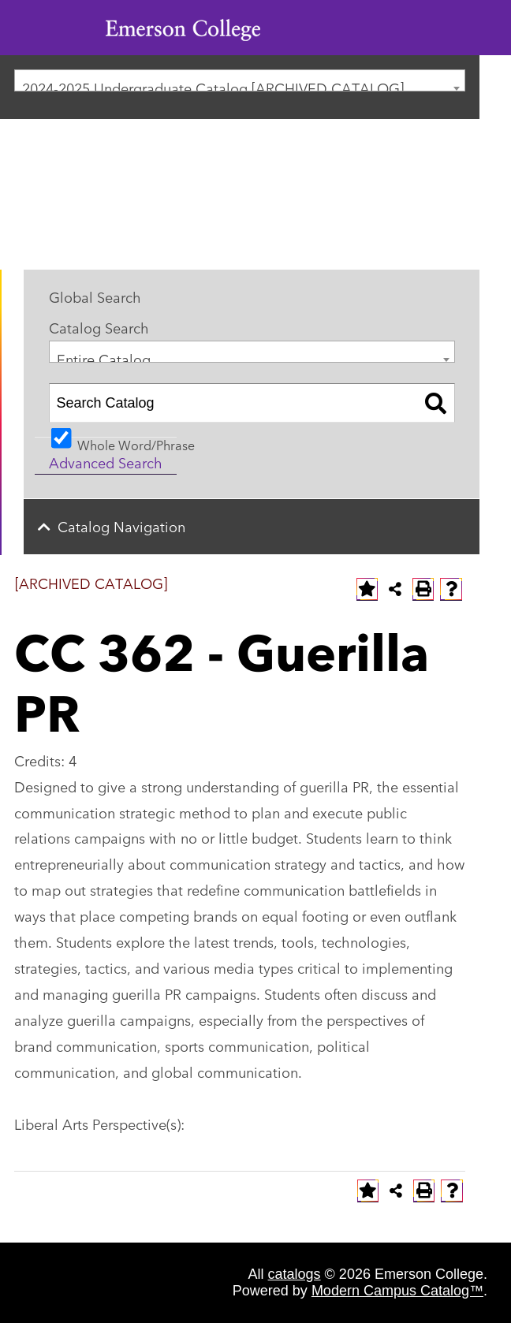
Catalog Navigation (121, 526)
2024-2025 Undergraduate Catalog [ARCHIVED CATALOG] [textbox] (213, 84)
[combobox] (239, 80)
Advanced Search (105, 462)
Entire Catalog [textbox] (104, 355)
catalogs (294, 1274)
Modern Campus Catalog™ (397, 1291)
